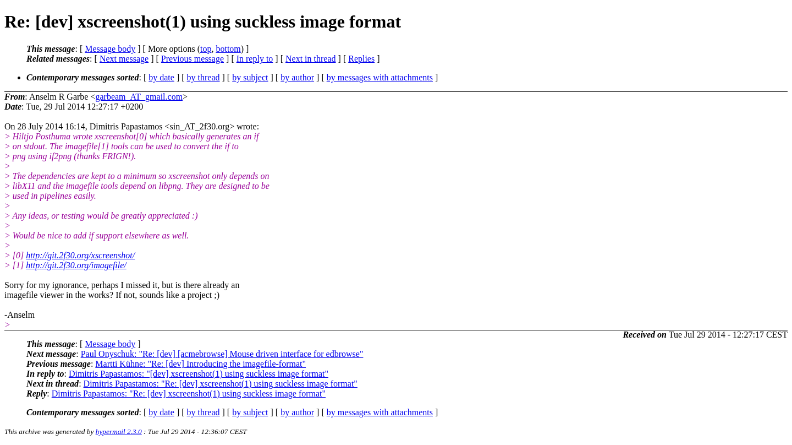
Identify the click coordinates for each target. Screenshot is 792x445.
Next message (124, 58)
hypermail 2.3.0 (119, 431)
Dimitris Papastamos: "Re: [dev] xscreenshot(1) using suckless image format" (221, 383)
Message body (110, 48)
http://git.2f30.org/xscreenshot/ (80, 255)
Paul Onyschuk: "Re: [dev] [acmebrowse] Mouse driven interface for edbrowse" (222, 354)
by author (297, 77)
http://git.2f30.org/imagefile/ (76, 265)
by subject (250, 77)
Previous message (192, 58)
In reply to (255, 58)
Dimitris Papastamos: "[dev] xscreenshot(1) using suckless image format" (198, 373)
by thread (203, 77)
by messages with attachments (380, 77)
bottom (228, 48)
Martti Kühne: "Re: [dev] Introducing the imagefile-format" (200, 363)
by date (161, 77)
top (205, 48)
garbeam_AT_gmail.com (139, 96)
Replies (361, 58)
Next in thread (310, 58)
